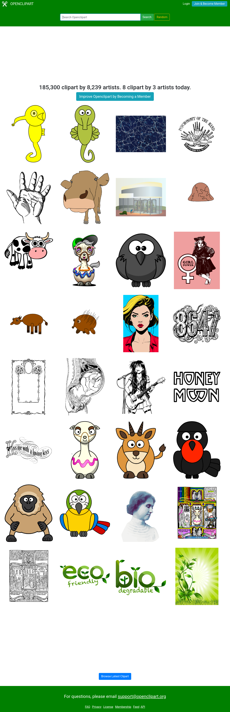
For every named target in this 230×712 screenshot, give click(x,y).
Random (162, 17)
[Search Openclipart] (100, 17)
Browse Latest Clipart (115, 676)
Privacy (97, 707)
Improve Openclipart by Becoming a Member (115, 96)
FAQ (87, 707)
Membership (123, 707)
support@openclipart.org (142, 696)
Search (147, 17)
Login (186, 3)
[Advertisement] (115, 56)
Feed (136, 707)
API (143, 707)
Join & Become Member (209, 3)
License (108, 707)
